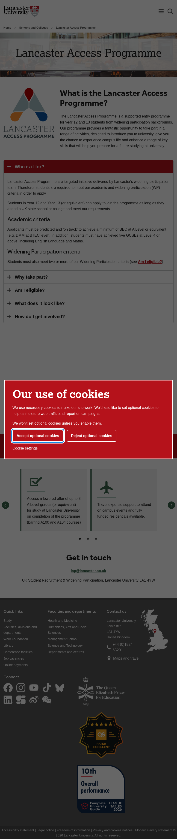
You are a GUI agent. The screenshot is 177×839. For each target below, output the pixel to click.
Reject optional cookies (91, 436)
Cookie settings (25, 448)
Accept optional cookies (38, 436)
